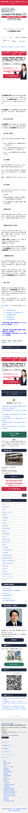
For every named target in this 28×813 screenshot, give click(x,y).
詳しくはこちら (14, 664)
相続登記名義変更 (6, 528)
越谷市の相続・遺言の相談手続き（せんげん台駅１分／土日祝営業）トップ (14, 393)
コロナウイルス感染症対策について (14, 434)
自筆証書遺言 (5, 552)
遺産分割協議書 (6, 534)
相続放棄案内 (23, 37)
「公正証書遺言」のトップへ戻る (12, 347)
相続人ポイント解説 (7, 512)
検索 (24, 495)
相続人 (4, 509)
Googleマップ (14, 476)
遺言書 (17, 37)
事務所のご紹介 (6, 41)
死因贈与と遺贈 (6, 539)
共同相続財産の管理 (14, 594)
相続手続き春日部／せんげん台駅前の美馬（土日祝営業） (14, 707)
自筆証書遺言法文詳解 (7, 555)
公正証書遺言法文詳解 (7, 550)
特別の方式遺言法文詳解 (8, 563)
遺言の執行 (5, 571)
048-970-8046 (6, 735)
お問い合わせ (22, 41)
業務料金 (14, 41)
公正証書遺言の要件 (11, 314)
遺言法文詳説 (5, 566)
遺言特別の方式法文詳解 (9, 793)
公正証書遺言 (5, 547)
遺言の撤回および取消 (7, 574)
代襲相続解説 (5, 517)
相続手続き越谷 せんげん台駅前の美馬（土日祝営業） (13, 706)
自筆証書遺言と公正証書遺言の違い (14, 312)
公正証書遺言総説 (10, 319)
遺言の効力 (5, 568)
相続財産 (4, 531)
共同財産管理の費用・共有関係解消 (14, 589)
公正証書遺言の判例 (11, 310)
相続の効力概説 (6, 507)
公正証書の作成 (9, 317)
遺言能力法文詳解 (6, 542)
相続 (11, 37)
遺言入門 (4, 536)
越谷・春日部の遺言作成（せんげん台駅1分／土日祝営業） (14, 709)
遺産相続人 (5, 515)
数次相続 (4, 523)
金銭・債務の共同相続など (14, 599)
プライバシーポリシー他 (8, 577)
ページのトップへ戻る (14, 716)
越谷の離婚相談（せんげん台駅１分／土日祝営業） (13, 701)
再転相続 (4, 520)
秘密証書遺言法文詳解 (7, 558)
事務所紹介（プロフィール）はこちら (10, 342)
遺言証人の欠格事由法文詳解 (8, 560)
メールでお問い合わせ (14, 489)
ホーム (4, 37)
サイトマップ (5, 579)
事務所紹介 (14, 640)
